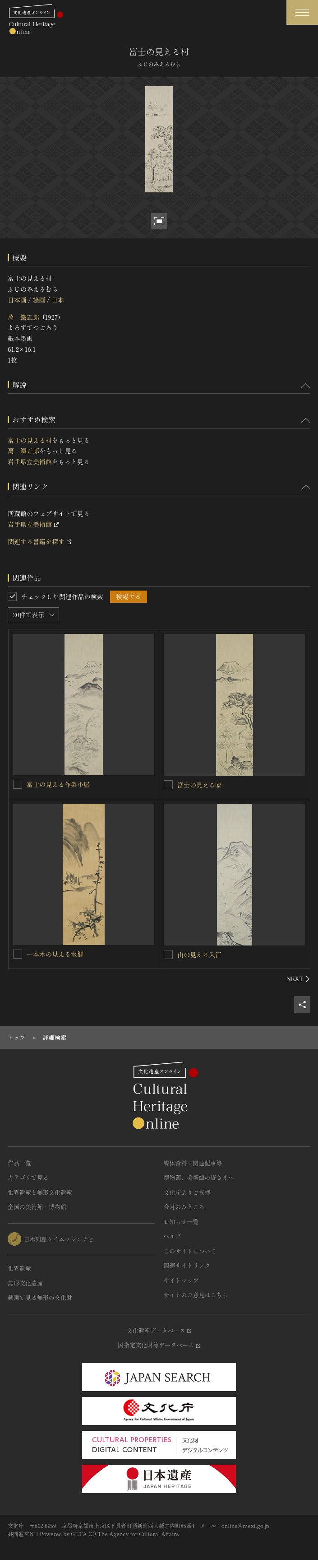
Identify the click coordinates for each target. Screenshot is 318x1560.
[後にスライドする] (298, 979)
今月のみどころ (184, 1206)
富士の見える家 (199, 784)
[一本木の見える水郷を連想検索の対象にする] (17, 954)
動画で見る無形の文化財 (40, 1297)
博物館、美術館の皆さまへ (199, 1177)
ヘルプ (172, 1236)
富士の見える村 (30, 440)
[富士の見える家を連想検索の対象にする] (168, 784)
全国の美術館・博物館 (37, 1206)
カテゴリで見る (28, 1177)
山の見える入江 (199, 954)
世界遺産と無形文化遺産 (40, 1192)
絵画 (38, 299)
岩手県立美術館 (30, 461)
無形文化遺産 (25, 1283)
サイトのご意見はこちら (196, 1294)
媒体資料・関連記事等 (193, 1163)
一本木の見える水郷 (55, 954)
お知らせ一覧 (181, 1221)
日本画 (17, 299)
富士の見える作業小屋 (58, 784)
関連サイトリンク (187, 1265)
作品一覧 (19, 1163)
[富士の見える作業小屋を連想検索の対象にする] (17, 784)
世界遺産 (19, 1268)
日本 (57, 299)
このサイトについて (190, 1251)
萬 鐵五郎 (23, 316)
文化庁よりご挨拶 (187, 1192)
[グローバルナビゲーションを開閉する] (302, 12)
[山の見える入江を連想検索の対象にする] (168, 954)
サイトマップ (181, 1280)
